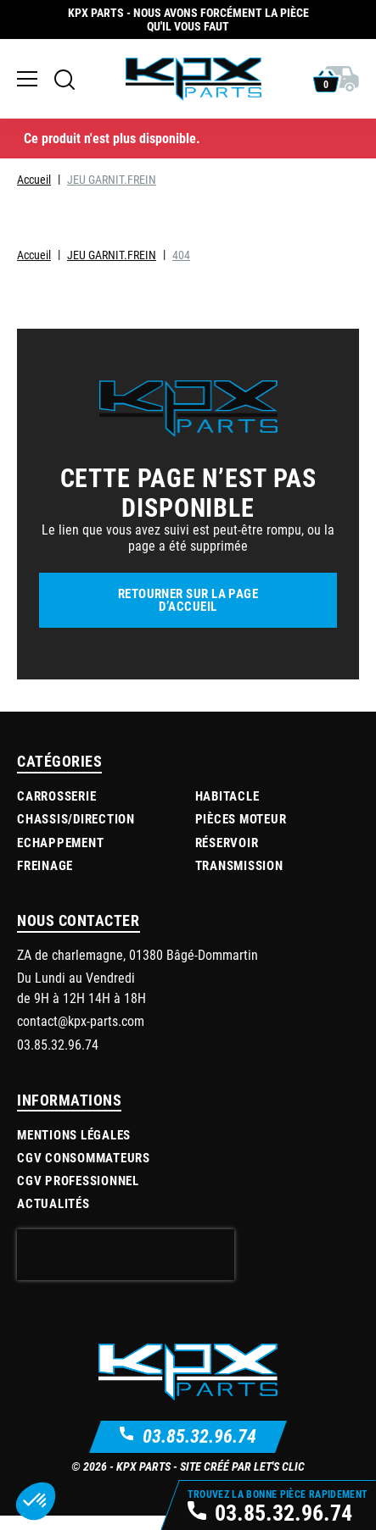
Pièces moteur (241, 818)
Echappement (60, 842)
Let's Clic (279, 1466)
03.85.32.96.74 (199, 1435)
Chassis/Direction (76, 818)
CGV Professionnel (78, 1180)
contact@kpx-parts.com (80, 1020)
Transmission (239, 864)
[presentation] (125, 1254)
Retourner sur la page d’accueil (188, 599)
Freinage (45, 864)
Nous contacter (78, 920)
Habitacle (227, 795)
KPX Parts (143, 1466)
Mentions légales (74, 1134)
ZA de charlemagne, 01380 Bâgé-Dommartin (137, 954)
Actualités (53, 1203)
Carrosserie (56, 795)
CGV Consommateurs (83, 1157)
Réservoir (227, 842)
